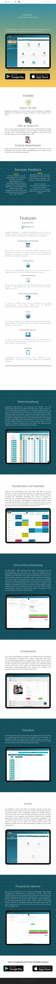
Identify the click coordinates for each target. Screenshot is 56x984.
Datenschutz (25, 981)
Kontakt (48, 1)
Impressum (30, 981)
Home (43, 1)
